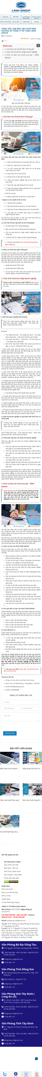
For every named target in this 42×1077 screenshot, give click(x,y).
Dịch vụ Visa (6, 896)
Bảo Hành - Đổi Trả (11, 868)
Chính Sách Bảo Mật (11, 878)
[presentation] (19, 726)
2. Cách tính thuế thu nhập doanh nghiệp (21, 52)
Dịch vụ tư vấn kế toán (10, 892)
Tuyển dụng (6, 899)
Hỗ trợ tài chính (7, 889)
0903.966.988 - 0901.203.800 (16, 915)
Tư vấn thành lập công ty (11, 902)
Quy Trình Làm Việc (11, 865)
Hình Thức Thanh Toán (12, 871)
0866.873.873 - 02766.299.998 (13, 917)
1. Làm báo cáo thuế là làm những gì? (19, 49)
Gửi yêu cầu (9, 733)
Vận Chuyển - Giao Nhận (13, 875)
